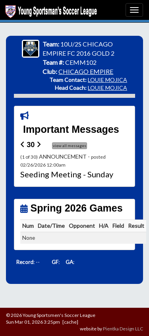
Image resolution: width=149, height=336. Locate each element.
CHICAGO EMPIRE (85, 71)
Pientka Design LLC (123, 329)
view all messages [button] (69, 145)
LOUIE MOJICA (107, 79)
